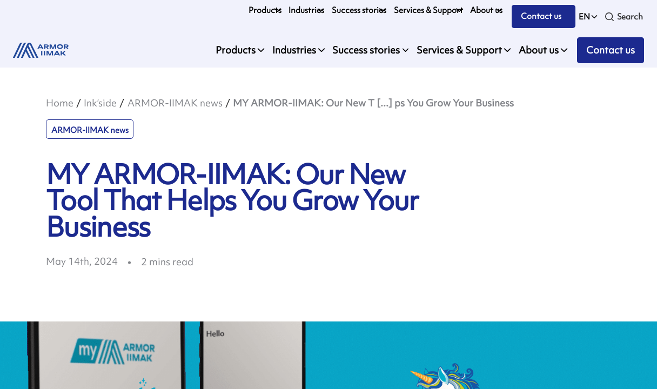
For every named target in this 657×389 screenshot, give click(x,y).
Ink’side (100, 103)
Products (265, 10)
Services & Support (428, 10)
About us (486, 10)
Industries (306, 10)
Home (59, 103)
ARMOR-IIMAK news (175, 103)
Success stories (359, 10)
